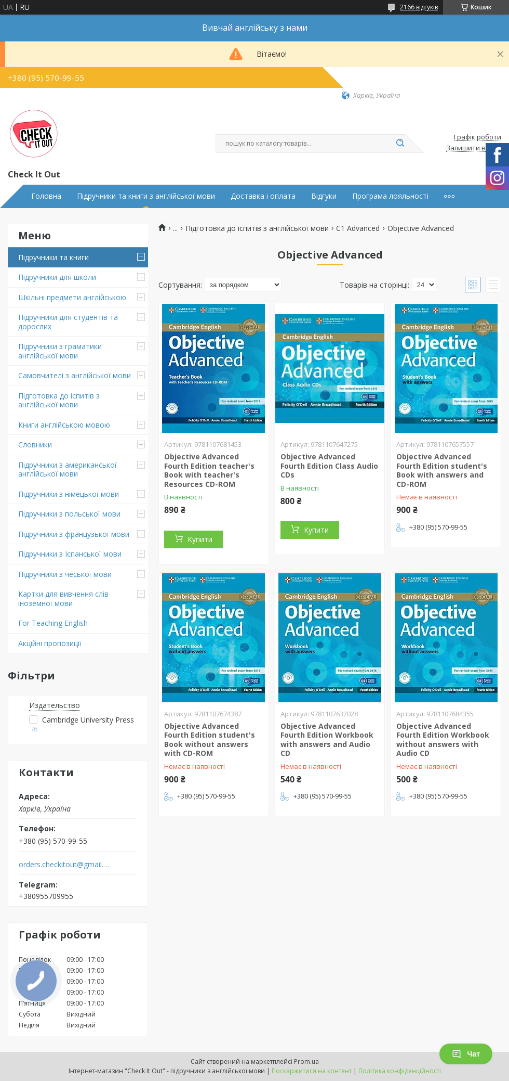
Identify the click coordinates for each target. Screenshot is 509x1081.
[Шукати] (400, 143)
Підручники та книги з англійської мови (146, 196)
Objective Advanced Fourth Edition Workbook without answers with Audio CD (442, 739)
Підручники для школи (57, 277)
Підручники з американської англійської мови (67, 469)
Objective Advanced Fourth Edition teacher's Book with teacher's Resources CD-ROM (209, 470)
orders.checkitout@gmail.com (64, 864)
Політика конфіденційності (399, 1070)
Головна (46, 196)
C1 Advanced (358, 228)
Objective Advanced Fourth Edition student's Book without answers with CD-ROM (209, 739)
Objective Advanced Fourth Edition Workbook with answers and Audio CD (326, 739)
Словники (35, 444)
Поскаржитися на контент (312, 1070)
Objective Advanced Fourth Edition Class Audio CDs (329, 466)
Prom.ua (306, 1061)
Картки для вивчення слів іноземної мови (63, 598)
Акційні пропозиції (50, 643)
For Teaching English (53, 623)
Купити (199, 539)
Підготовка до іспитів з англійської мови (59, 400)
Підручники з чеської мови (65, 574)
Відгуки (324, 196)
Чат (466, 1054)
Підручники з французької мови (73, 534)
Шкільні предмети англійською (72, 297)
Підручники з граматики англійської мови (60, 351)
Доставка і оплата (263, 196)
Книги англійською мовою (64, 425)
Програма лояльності (390, 196)
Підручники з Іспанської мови (70, 554)
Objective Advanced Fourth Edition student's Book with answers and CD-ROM (441, 470)
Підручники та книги (53, 257)
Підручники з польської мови (69, 514)
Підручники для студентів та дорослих (68, 321)
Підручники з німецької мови (68, 494)
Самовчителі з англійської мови (74, 375)
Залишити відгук (473, 148)
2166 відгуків (419, 7)
